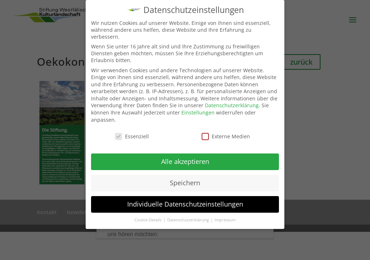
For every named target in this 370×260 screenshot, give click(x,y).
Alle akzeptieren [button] (185, 161)
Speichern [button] (185, 182)
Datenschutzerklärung (232, 105)
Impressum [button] (225, 219)
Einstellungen (198, 112)
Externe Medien (226, 136)
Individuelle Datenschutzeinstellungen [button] (185, 204)
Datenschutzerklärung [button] (188, 219)
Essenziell (132, 136)
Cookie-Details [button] (148, 219)
